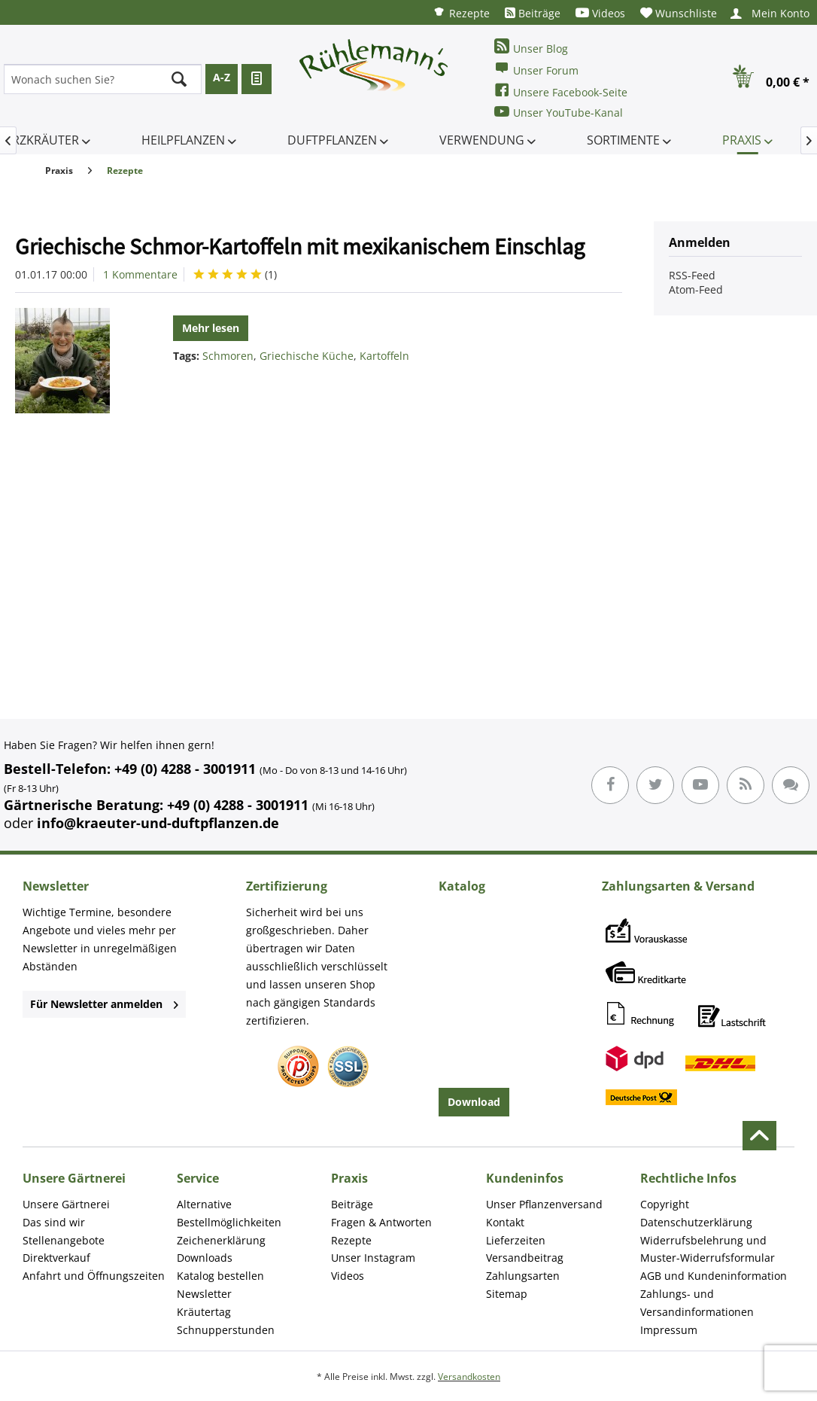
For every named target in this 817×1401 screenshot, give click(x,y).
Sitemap (506, 1294)
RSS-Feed (692, 275)
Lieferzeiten (515, 1240)
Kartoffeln (384, 356)
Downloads (204, 1257)
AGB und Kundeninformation (713, 1276)
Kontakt (505, 1222)
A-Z (221, 77)
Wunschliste (678, 13)
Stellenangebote (64, 1240)
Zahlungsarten (523, 1276)
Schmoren (228, 356)
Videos (600, 13)
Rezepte (461, 12)
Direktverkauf (56, 1257)
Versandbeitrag (524, 1257)
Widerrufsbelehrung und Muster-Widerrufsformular (707, 1249)
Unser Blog (531, 47)
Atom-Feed (696, 289)
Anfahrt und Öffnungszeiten (94, 1276)
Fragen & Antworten (381, 1222)
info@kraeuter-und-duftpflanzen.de (158, 823)
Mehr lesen (210, 328)
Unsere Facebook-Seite (560, 90)
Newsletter (204, 1294)
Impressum (668, 1330)
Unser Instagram (373, 1257)
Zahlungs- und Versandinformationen (697, 1303)
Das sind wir (54, 1222)
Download (474, 1102)
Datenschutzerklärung (696, 1222)
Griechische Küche (307, 356)
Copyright (664, 1204)
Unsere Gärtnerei (66, 1204)
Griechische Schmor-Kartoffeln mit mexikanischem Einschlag (300, 246)
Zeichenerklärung (221, 1240)
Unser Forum (536, 69)
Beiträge (532, 13)
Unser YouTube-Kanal (558, 112)
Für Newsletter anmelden (104, 1004)
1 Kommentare (140, 274)
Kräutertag (204, 1312)
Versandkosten (469, 1376)
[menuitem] (461, 12)
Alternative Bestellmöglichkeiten (229, 1213)
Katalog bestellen (220, 1276)
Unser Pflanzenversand (544, 1204)
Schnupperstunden (226, 1330)
